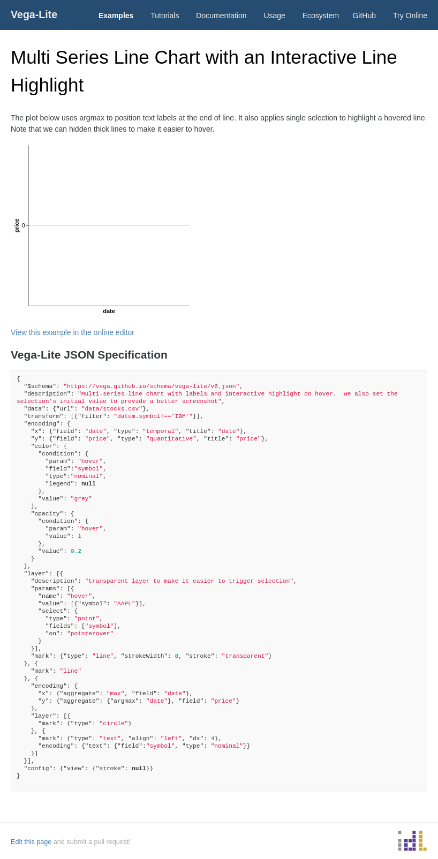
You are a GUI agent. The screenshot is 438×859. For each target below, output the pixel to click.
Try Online (410, 15)
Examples (116, 15)
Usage (274, 15)
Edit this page (31, 842)
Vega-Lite (34, 14)
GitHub (364, 15)
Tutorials (164, 15)
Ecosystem (321, 15)
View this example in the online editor (72, 332)
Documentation (221, 15)
